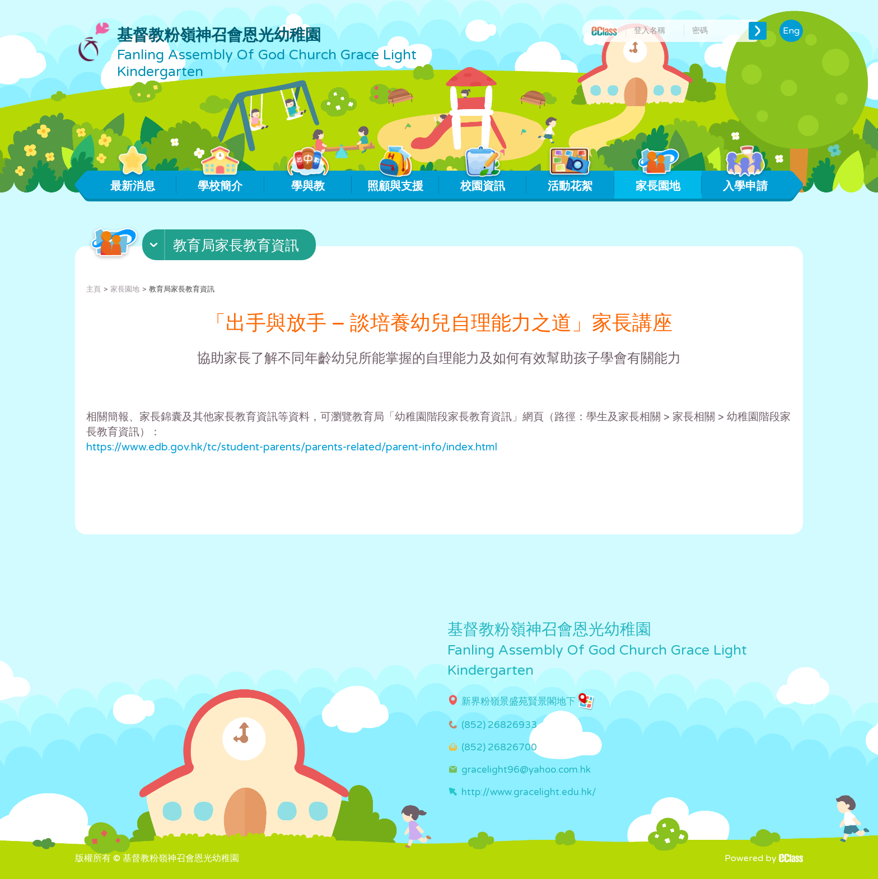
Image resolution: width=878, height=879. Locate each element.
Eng (791, 30)
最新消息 (133, 182)
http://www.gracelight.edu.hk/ (528, 792)
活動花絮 (570, 182)
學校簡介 (220, 182)
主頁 (93, 289)
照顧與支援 (395, 182)
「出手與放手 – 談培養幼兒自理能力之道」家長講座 (439, 323)
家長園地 (657, 182)
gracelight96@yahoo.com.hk (526, 769)
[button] (230, 247)
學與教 (307, 182)
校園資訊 (483, 182)
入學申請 (745, 182)
